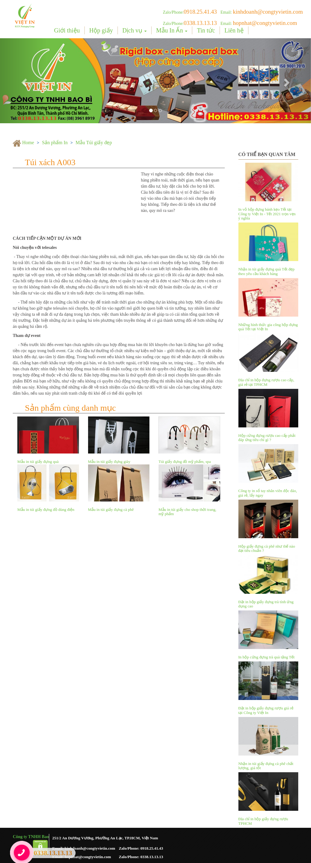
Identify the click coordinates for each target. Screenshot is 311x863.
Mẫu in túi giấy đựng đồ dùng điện (45, 509)
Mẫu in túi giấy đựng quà (38, 461)
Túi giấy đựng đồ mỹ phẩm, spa (185, 461)
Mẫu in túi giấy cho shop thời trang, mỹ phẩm (187, 511)
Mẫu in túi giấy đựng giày (109, 461)
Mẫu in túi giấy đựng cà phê (111, 509)
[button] (23, 80)
